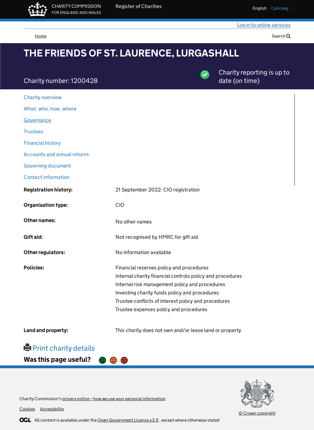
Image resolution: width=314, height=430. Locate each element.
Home (40, 36)
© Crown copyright (257, 413)
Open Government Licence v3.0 (128, 420)
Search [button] (281, 36)
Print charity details (59, 348)
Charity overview (43, 97)
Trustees (33, 131)
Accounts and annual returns (56, 154)
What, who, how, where (50, 108)
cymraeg (279, 8)
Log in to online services (264, 25)
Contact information (46, 177)
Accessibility (52, 409)
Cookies (27, 409)
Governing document (47, 166)
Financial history (42, 143)
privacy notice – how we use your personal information (113, 398)
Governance (37, 120)
